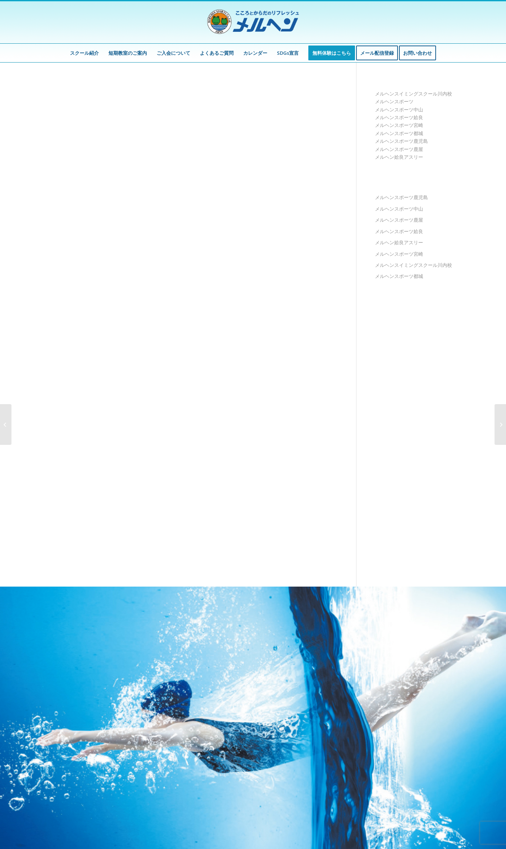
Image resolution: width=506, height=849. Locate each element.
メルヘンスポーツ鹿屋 (399, 149)
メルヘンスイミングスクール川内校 (413, 93)
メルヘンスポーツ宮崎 (399, 125)
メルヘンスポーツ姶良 (399, 117)
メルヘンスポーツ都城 (399, 133)
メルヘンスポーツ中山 (399, 109)
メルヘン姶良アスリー (399, 157)
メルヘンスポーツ (394, 101)
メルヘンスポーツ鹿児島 (401, 141)
